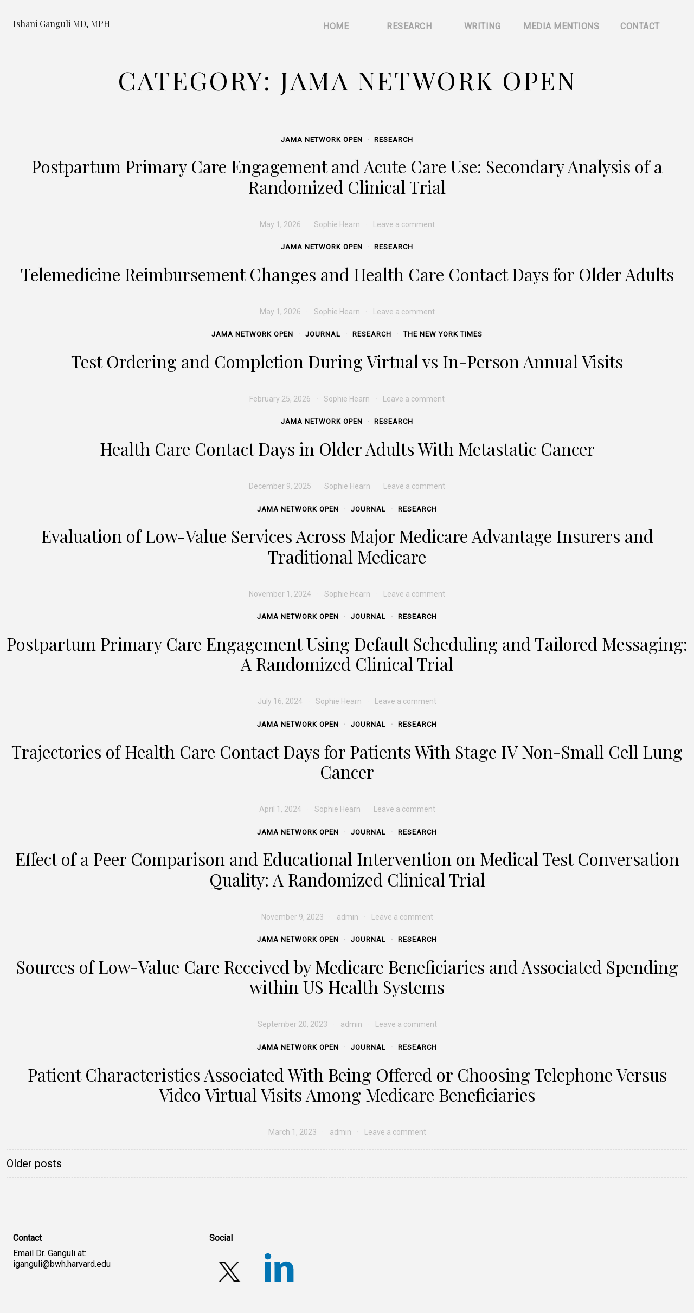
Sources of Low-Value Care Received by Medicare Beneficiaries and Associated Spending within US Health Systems (347, 977)
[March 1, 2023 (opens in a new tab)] (292, 1132)
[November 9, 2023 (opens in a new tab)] (292, 917)
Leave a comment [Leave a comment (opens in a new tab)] (404, 224)
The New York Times (443, 334)
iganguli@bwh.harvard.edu (62, 1264)
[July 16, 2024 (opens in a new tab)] (280, 701)
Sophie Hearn (337, 224)
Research (393, 139)
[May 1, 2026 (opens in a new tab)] (280, 224)
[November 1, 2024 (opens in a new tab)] (280, 594)
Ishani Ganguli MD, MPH (61, 23)
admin (347, 917)
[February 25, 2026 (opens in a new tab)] (280, 398)
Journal (322, 334)
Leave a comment (406, 1024)
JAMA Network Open (322, 139)
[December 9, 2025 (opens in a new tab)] (280, 486)
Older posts (34, 1163)
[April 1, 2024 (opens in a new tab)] (280, 809)
